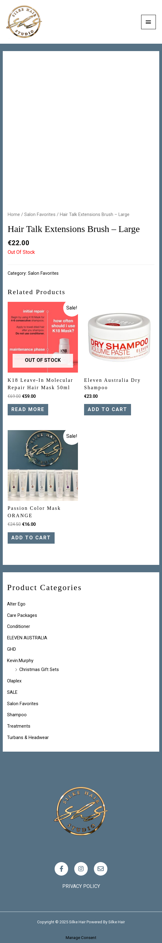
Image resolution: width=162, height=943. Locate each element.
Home (14, 214)
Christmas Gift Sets (39, 669)
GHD (11, 649)
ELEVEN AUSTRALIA (27, 638)
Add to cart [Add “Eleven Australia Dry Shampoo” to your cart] (107, 409)
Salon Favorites (40, 214)
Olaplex (14, 681)
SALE (12, 692)
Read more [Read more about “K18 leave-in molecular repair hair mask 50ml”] (27, 409)
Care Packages (22, 615)
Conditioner (18, 626)
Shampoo (17, 714)
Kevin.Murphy (20, 660)
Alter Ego (16, 604)
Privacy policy (81, 886)
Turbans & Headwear (28, 737)
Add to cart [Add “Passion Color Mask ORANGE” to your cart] (31, 538)
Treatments (18, 726)
